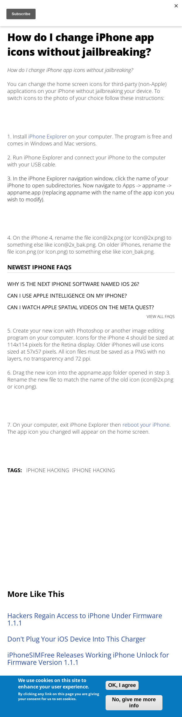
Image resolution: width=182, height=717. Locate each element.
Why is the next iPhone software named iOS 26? (73, 283)
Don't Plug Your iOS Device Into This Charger (76, 639)
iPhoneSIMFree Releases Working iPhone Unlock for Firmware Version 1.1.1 (88, 659)
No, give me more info (134, 703)
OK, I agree (122, 685)
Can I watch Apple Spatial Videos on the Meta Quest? (80, 307)
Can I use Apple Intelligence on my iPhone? (67, 295)
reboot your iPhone (146, 424)
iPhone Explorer (47, 136)
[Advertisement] (91, 532)
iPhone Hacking (47, 470)
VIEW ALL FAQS (161, 316)
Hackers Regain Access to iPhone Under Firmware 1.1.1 (84, 619)
